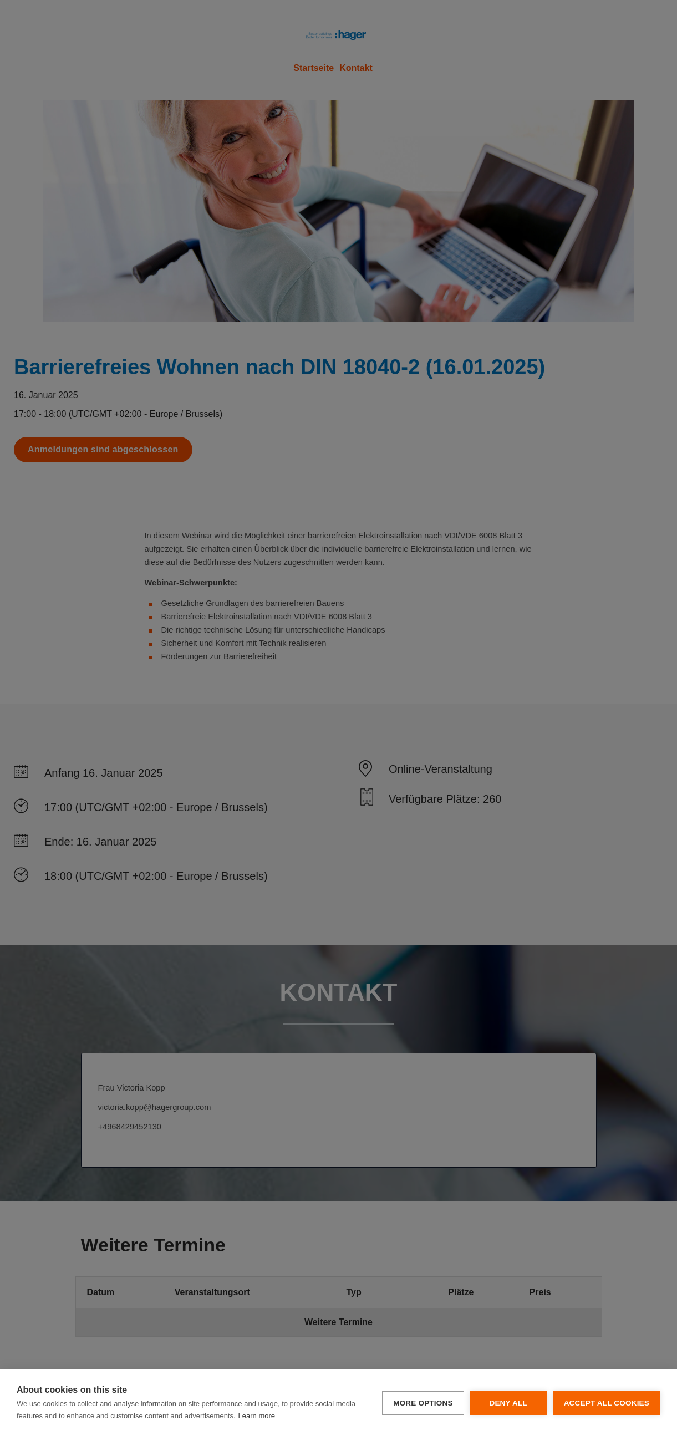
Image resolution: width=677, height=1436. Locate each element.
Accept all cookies (606, 1403)
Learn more (256, 1416)
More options (422, 1403)
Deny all (508, 1403)
